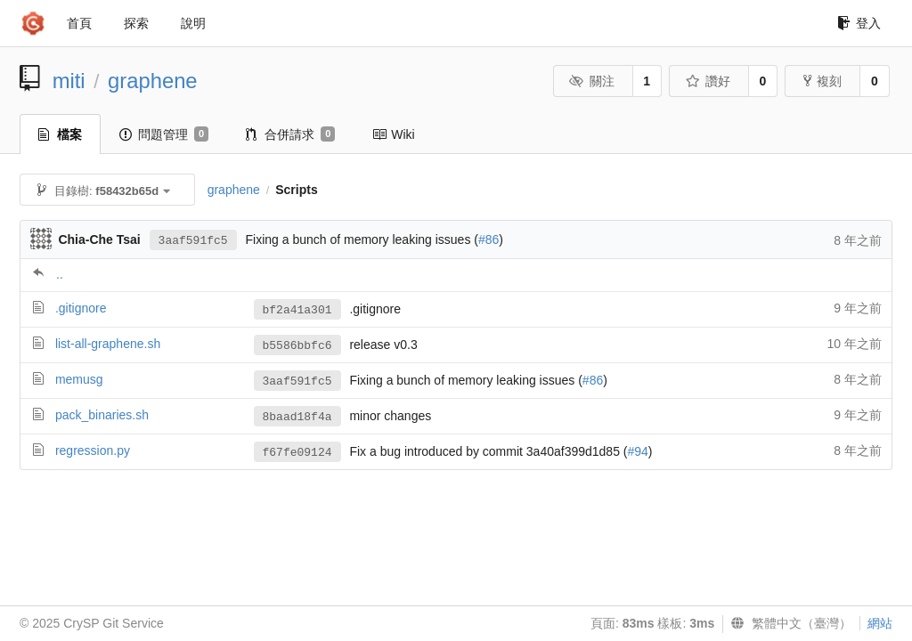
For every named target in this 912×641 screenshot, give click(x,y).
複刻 (822, 81)
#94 (638, 451)
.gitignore (81, 308)
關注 (592, 81)
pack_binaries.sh (102, 415)
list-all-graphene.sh (107, 344)
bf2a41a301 (297, 310)
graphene (153, 81)
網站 (879, 623)
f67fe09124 (297, 452)
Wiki (393, 134)
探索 (136, 23)
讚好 (707, 81)
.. (59, 274)
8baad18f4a (297, 417)
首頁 (79, 23)
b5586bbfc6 (297, 346)
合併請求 (290, 134)
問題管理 (163, 134)
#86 (488, 239)
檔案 (60, 134)
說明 (193, 23)
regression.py (92, 450)
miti (69, 81)
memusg (79, 379)
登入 (859, 23)
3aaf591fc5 (193, 240)
